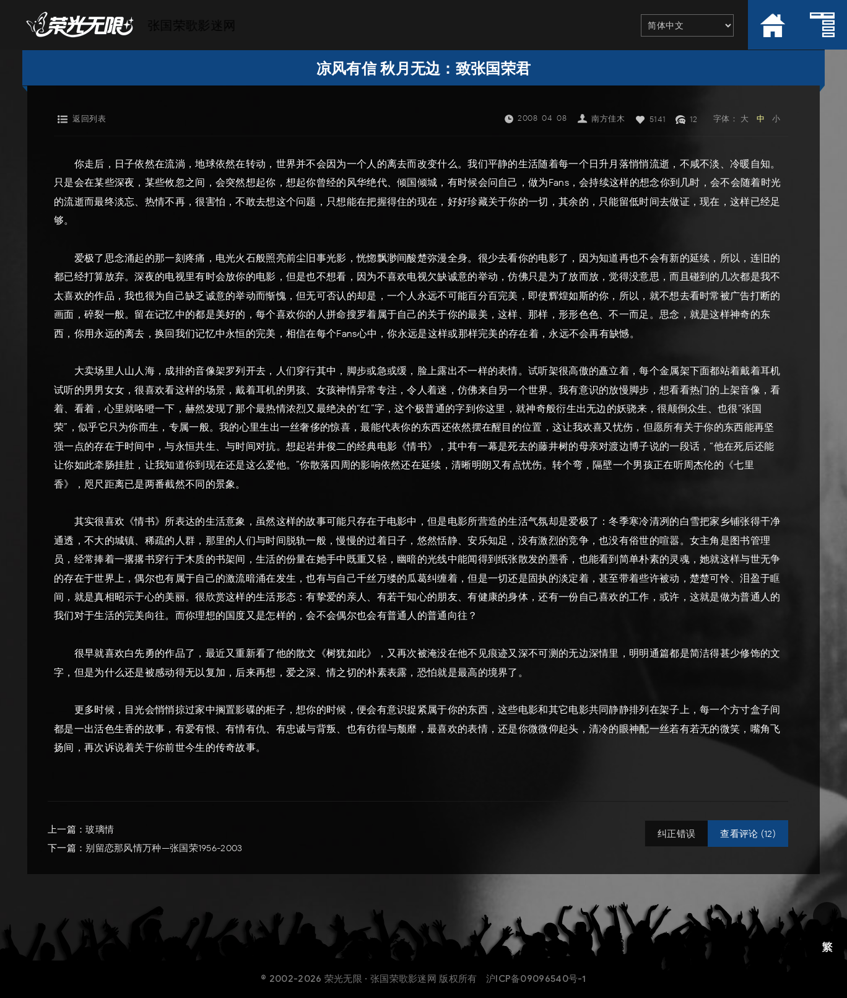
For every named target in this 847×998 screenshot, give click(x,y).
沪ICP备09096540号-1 (536, 978)
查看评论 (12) (748, 833)
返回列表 (89, 118)
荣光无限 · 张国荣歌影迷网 (380, 978)
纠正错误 (676, 833)
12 (694, 119)
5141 (657, 119)
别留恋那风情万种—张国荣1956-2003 (163, 848)
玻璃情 (99, 829)
